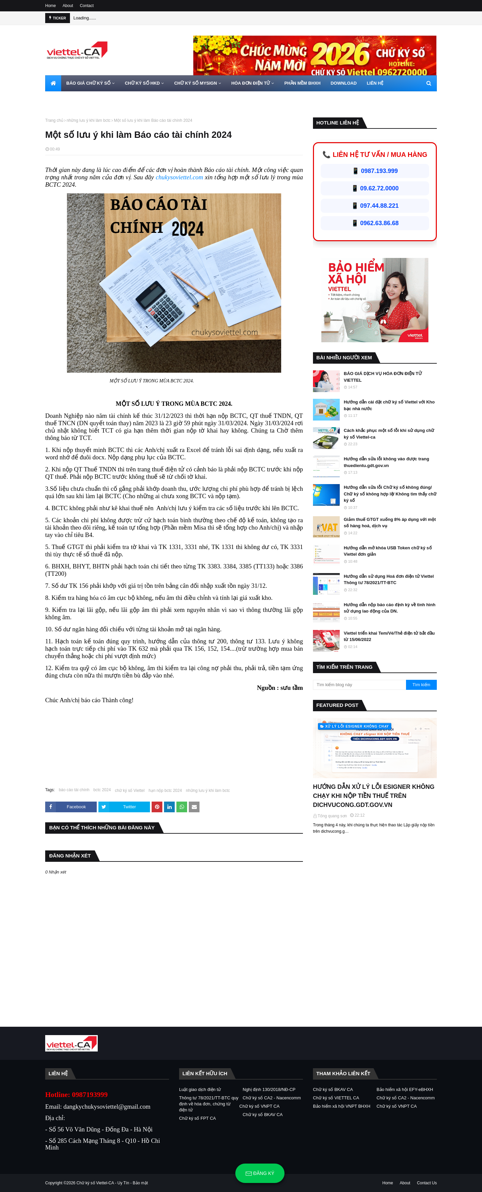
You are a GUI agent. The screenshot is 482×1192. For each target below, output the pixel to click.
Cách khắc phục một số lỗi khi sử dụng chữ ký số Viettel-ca (389, 434)
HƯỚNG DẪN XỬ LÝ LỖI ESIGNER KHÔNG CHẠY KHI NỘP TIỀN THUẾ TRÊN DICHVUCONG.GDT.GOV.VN (373, 796)
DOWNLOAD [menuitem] (344, 83)
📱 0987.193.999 (375, 171)
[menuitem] (53, 83)
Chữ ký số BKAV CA (263, 1114)
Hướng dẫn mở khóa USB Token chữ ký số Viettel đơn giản (388, 551)
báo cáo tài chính (74, 790)
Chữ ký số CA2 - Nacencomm (272, 1097)
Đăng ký (259, 1173)
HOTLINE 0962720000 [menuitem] (72, 99)
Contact (86, 5)
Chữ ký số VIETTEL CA (336, 1097)
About (68, 5)
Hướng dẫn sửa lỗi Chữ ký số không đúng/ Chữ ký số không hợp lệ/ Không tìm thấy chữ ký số (390, 494)
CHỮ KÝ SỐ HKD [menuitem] (142, 83)
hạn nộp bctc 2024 (165, 790)
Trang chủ (54, 120)
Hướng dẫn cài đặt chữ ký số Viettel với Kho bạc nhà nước (389, 405)
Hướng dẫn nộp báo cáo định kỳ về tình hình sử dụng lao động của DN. (389, 608)
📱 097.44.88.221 (375, 205)
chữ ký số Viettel (130, 790)
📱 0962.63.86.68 (375, 223)
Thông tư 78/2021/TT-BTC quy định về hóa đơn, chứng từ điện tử (208, 1103)
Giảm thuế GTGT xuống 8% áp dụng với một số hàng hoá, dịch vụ (390, 523)
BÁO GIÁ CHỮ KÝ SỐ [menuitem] (88, 83)
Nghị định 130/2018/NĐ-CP (269, 1089)
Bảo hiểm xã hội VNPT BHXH (341, 1106)
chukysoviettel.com (179, 177)
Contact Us (427, 1183)
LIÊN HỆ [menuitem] (375, 83)
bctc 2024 (102, 790)
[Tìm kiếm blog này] (359, 685)
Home (50, 5)
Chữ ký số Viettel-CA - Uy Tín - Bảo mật (112, 1183)
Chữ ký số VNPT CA (259, 1106)
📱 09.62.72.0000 (375, 188)
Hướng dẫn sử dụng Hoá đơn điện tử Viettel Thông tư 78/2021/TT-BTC (389, 579)
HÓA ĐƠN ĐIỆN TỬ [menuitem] (250, 83)
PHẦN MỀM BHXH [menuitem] (302, 83)
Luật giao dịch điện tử (200, 1089)
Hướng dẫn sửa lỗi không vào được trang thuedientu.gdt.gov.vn (386, 462)
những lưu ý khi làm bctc (88, 120)
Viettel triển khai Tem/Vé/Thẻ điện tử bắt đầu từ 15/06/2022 (389, 636)
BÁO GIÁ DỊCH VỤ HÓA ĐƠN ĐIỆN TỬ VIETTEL (383, 377)
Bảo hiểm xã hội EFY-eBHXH (405, 1089)
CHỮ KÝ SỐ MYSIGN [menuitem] (195, 83)
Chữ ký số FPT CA (197, 1118)
